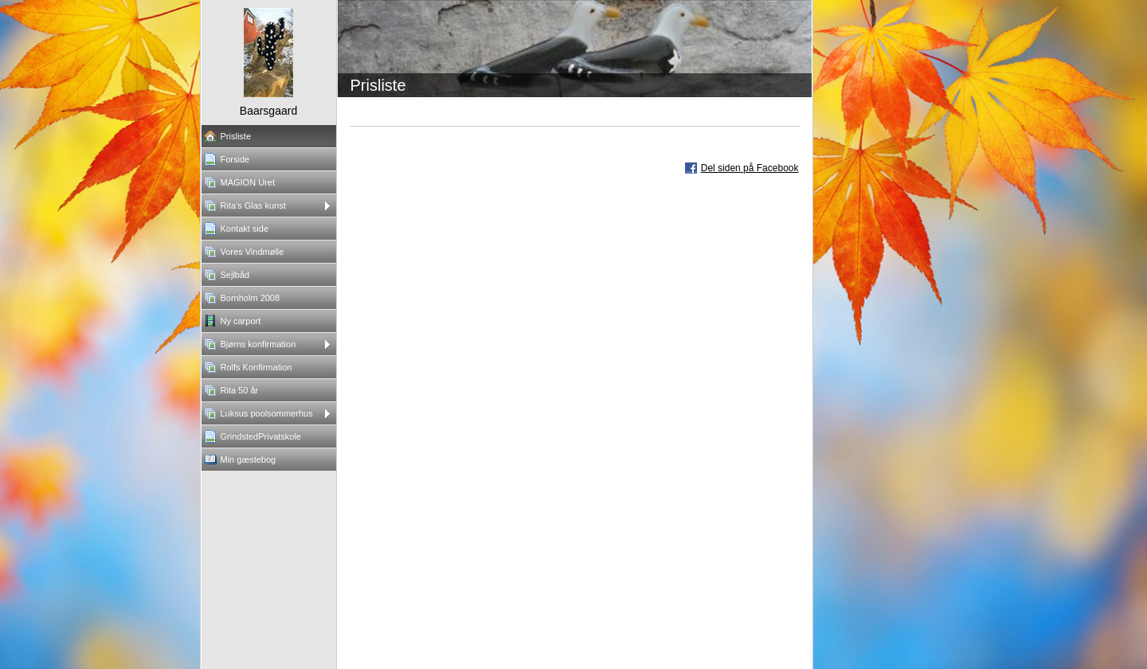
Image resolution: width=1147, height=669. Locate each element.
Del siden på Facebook (750, 168)
